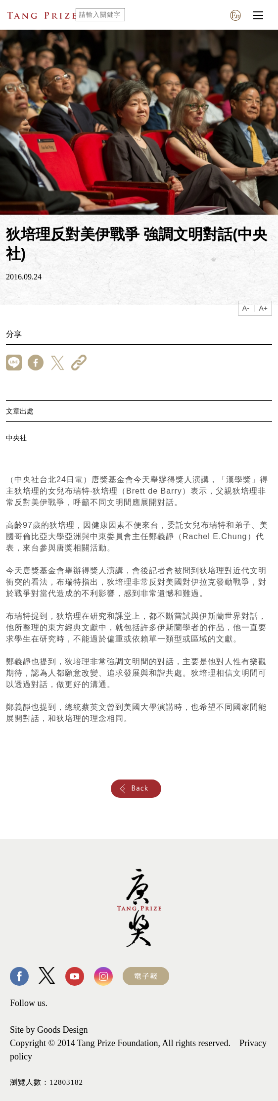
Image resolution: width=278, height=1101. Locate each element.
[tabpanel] (139, 122)
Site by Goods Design (49, 1030)
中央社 (16, 438)
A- (245, 308)
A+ (263, 308)
